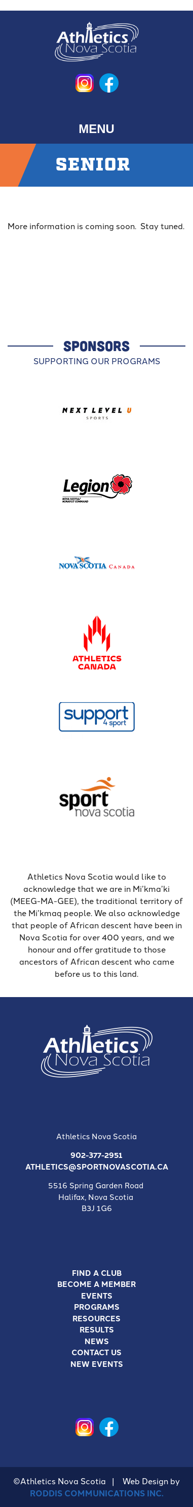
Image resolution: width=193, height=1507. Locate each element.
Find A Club (97, 1272)
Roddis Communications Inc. (97, 1493)
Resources (96, 1318)
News (97, 1341)
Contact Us (96, 1352)
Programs (97, 1306)
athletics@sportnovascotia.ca (96, 1166)
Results (97, 1329)
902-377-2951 (96, 1154)
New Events (96, 1363)
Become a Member (96, 1283)
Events (96, 1295)
